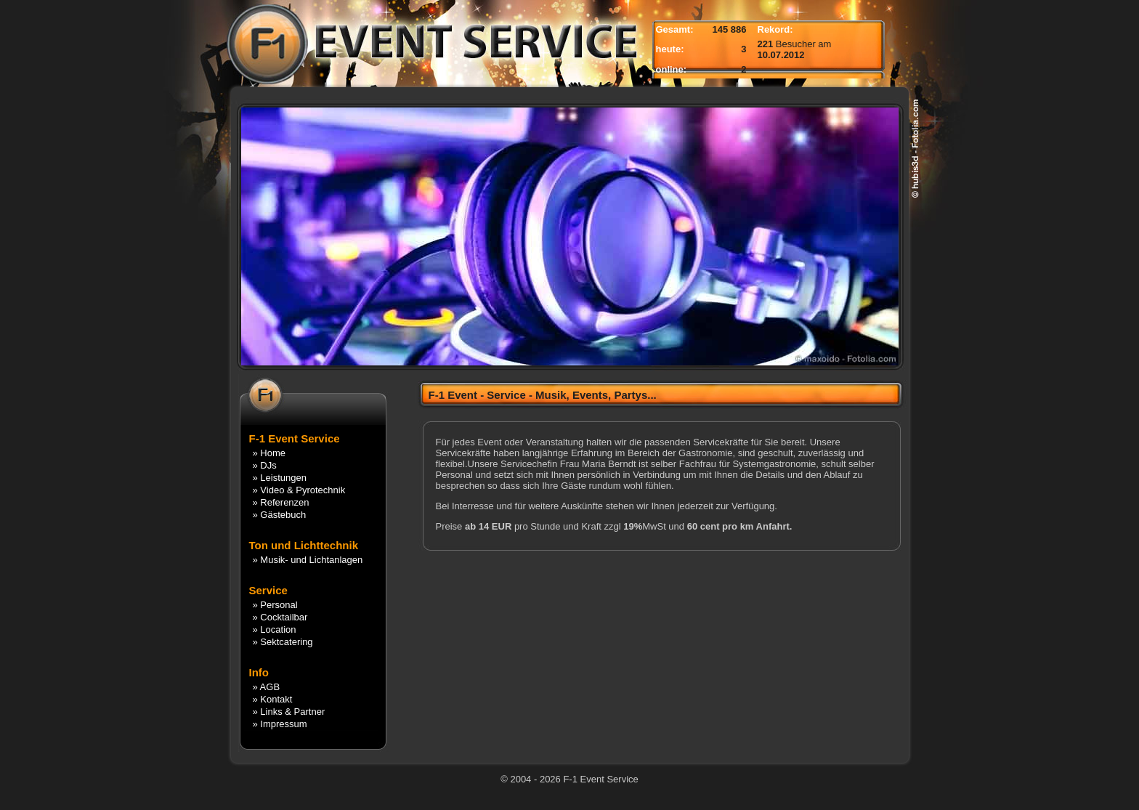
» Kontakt (273, 699)
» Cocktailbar (280, 617)
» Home (269, 452)
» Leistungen (280, 477)
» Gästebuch (280, 514)
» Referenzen (281, 502)
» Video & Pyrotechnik (299, 490)
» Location (274, 629)
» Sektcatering (283, 641)
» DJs (265, 465)
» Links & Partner (289, 711)
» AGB (266, 686)
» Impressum (280, 723)
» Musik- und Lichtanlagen (308, 559)
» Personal (275, 604)
